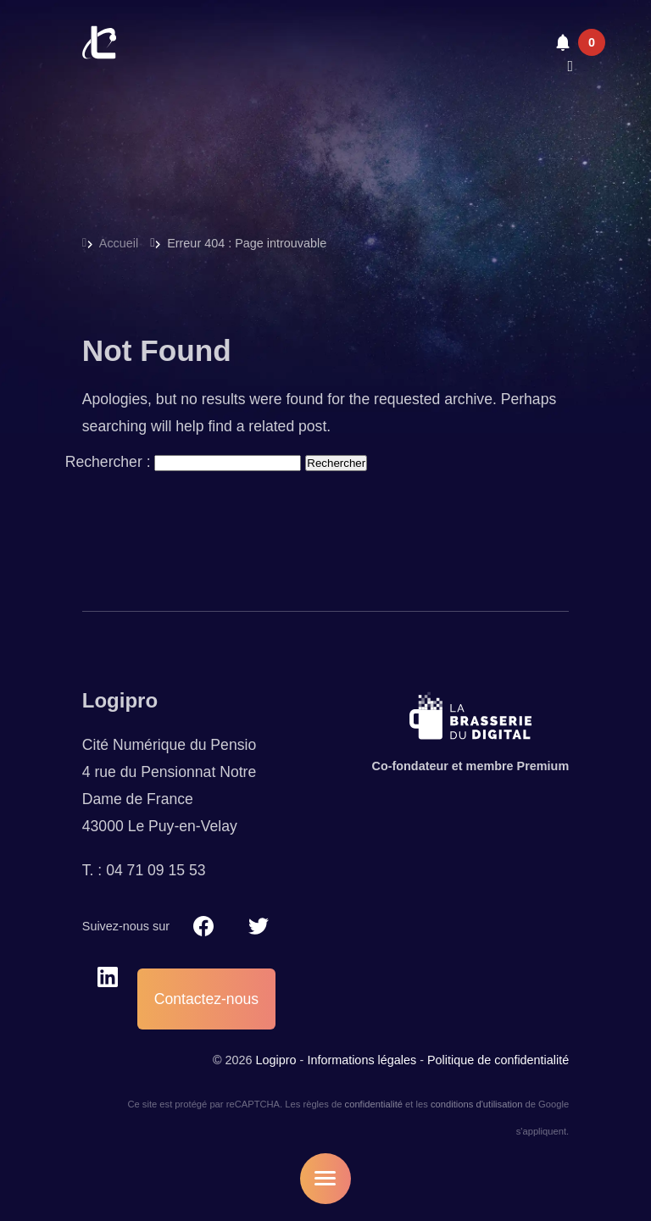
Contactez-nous (206, 999)
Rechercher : (108, 461)
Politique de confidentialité (498, 1060)
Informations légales (361, 1060)
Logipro (276, 1060)
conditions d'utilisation (476, 1104)
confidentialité (374, 1104)
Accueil (118, 243)
